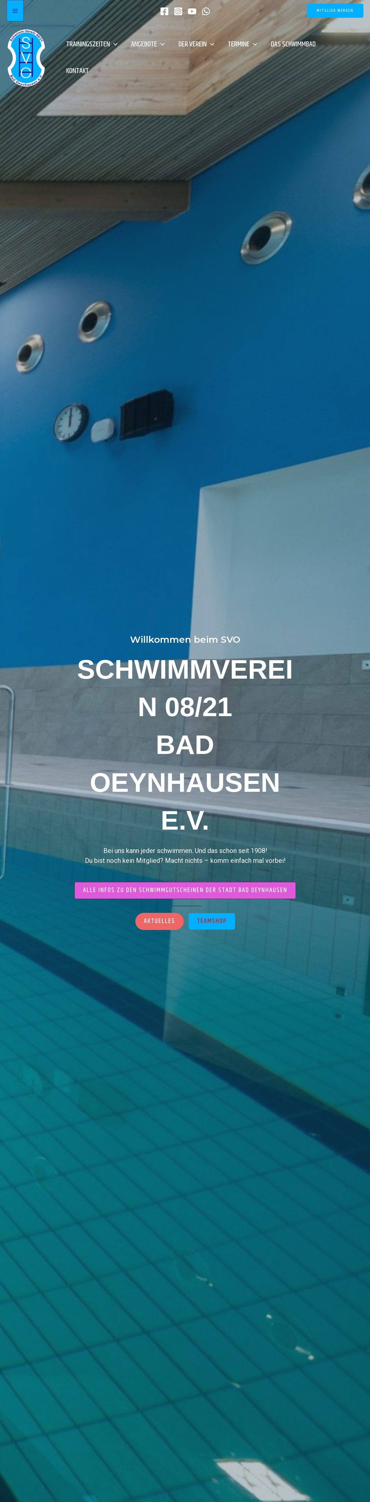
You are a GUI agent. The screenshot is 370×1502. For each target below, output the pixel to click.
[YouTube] (192, 11)
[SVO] (26, 57)
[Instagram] (178, 11)
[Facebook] (164, 11)
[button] (335, 11)
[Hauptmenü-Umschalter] (15, 10)
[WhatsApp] (205, 11)
